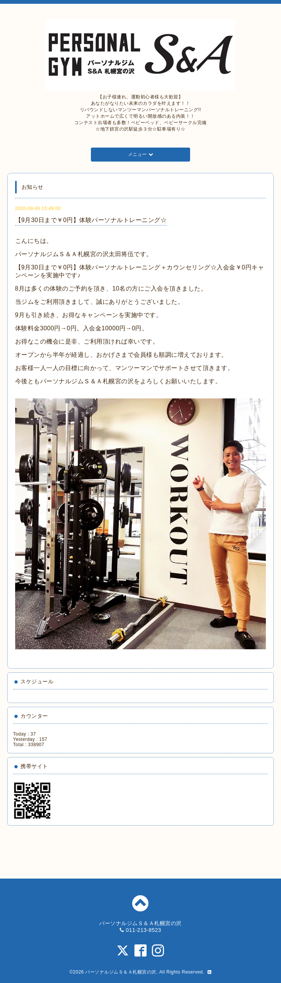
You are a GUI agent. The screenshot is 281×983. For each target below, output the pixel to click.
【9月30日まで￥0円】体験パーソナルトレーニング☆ (91, 220)
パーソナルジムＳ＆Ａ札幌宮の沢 (120, 972)
